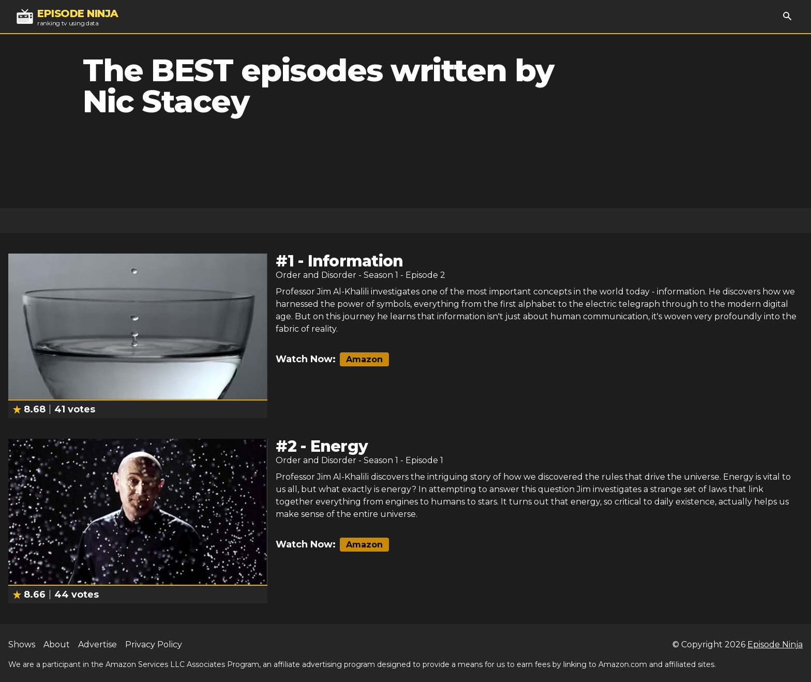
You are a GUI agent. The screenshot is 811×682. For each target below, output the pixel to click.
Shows (21, 644)
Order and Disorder (316, 275)
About (56, 644)
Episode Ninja (775, 644)
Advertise (97, 644)
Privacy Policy (153, 644)
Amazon (364, 359)
